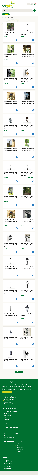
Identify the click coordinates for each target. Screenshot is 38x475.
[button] (35, 14)
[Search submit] (34, 10)
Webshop (7, 17)
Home (3, 17)
